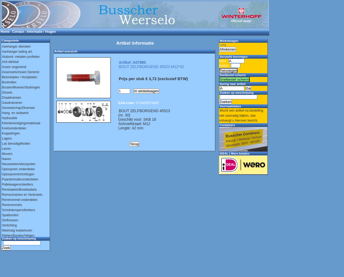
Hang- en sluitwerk (15, 113)
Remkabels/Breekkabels (19, 189)
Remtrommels (12, 205)
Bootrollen (9, 82)
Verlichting (9, 225)
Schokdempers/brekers (18, 210)
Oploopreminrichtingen (18, 174)
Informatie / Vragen (41, 32)
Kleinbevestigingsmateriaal (21, 123)
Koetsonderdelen (14, 128)
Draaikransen (11, 98)
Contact (18, 32)
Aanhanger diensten (16, 46)
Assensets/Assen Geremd (20, 72)
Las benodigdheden (16, 143)
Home (5, 32)
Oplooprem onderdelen (18, 169)
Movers (7, 154)
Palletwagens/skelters (17, 184)
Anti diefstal (10, 62)
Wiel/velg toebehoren (17, 230)
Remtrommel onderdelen (19, 200)
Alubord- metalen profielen (21, 57)
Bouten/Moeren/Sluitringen (21, 87)
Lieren (6, 149)
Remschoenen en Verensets (22, 195)
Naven (6, 159)
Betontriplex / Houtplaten (19, 77)
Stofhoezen (10, 220)
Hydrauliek (9, 118)
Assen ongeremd (14, 67)
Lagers (7, 138)
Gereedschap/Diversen (18, 108)
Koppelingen (11, 133)
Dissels (7, 92)
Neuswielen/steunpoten (18, 164)
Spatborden (10, 215)
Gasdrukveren (12, 103)
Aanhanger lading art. (17, 52)
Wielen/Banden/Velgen (18, 235)
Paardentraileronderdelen (20, 179)
